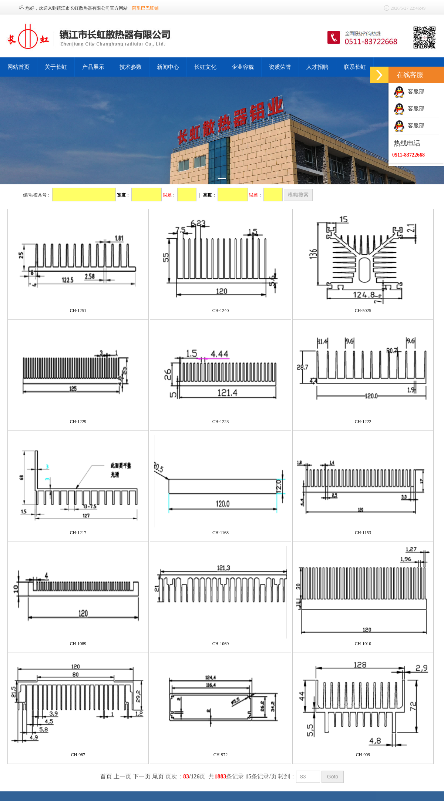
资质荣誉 (280, 67)
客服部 (409, 91)
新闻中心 (168, 67)
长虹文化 (205, 67)
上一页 (122, 776)
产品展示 (93, 67)
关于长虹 (56, 67)
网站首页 (18, 67)
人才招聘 (317, 67)
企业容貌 (243, 67)
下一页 (142, 776)
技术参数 (131, 67)
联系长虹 (355, 67)
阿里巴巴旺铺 (145, 8)
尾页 (158, 776)
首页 (106, 776)
